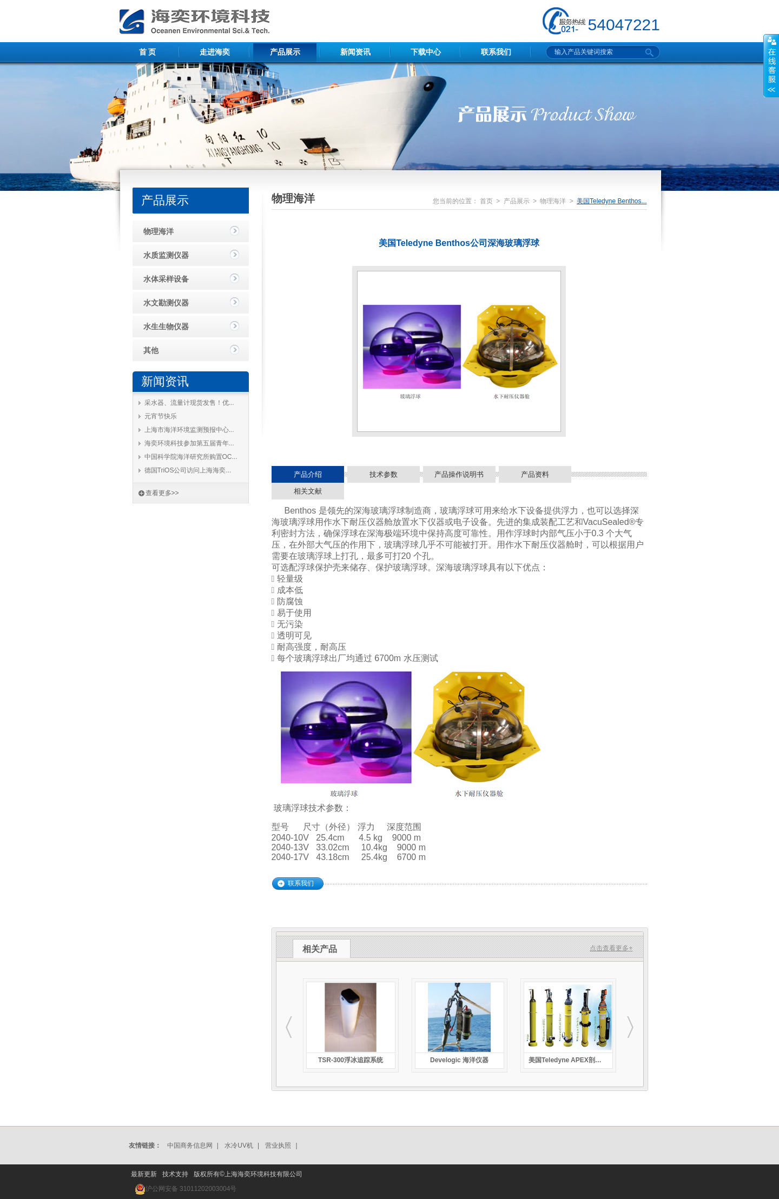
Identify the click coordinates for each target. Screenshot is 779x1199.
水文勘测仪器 (166, 302)
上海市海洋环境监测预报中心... (189, 430)
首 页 (147, 52)
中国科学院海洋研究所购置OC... (190, 457)
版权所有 (207, 1174)
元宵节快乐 (160, 416)
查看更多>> (162, 493)
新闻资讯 (355, 52)
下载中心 (426, 52)
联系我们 (496, 52)
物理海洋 (158, 231)
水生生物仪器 (166, 326)
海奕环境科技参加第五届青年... (189, 443)
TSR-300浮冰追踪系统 (350, 1060)
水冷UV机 (239, 1145)
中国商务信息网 (190, 1145)
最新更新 (144, 1174)
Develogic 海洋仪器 (459, 1060)
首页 (486, 201)
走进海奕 (215, 52)
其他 (151, 350)
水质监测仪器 (166, 255)
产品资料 (535, 474)
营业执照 (278, 1145)
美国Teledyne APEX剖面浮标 (568, 1060)
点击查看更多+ (611, 948)
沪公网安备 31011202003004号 (191, 1189)
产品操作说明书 (459, 474)
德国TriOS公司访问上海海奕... (188, 470)
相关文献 (308, 491)
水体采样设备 (166, 279)
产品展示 (285, 52)
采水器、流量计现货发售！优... (189, 403)
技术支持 (175, 1174)
